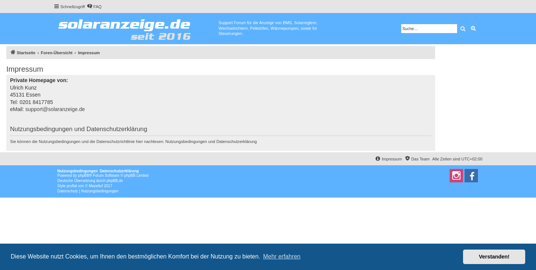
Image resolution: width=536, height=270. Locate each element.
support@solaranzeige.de (55, 109)
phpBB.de (114, 181)
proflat (72, 186)
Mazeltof (96, 186)
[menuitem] (94, 6)
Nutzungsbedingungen (186, 141)
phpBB (83, 175)
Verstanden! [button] (494, 257)
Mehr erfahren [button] (282, 256)
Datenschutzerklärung (236, 141)
